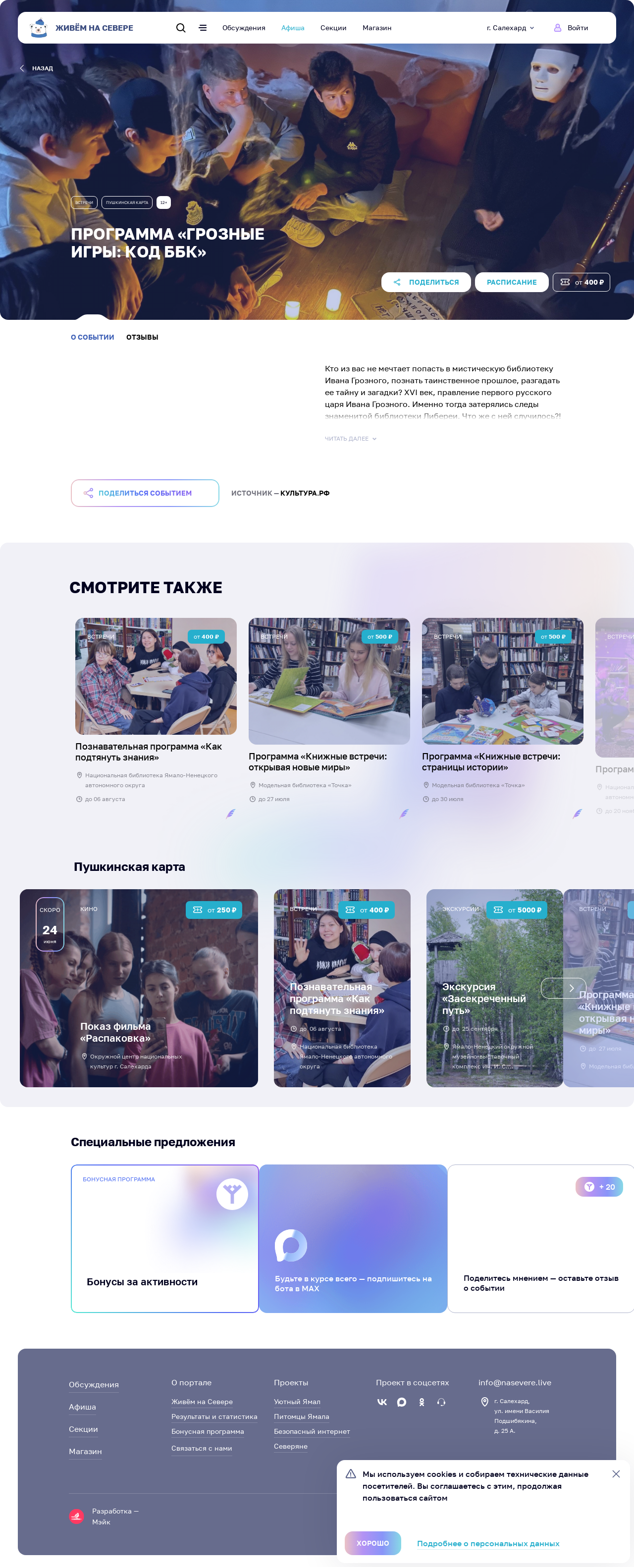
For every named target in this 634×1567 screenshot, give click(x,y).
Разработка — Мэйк (115, 1516)
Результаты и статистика (214, 1416)
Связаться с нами (201, 1448)
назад (36, 68)
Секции (333, 27)
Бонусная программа (207, 1431)
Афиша (293, 27)
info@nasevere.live (514, 1382)
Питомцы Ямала (301, 1416)
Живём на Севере (202, 1401)
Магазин (377, 27)
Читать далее (351, 439)
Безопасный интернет (312, 1431)
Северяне (291, 1446)
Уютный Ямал (297, 1401)
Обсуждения (243, 27)
